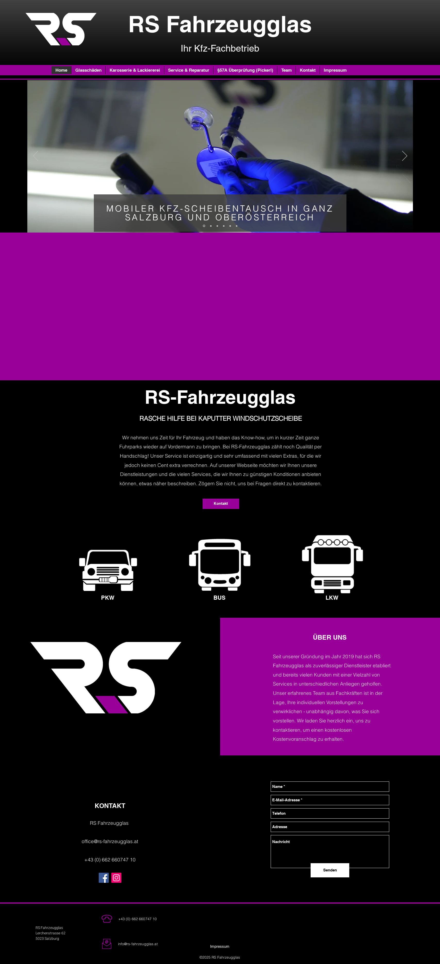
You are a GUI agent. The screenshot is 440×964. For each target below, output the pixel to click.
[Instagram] (116, 878)
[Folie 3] (211, 226)
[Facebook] (104, 878)
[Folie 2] (204, 226)
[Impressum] (220, 946)
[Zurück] (35, 156)
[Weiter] (404, 156)
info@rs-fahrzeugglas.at (138, 944)
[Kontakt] (221, 504)
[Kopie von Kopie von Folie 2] (236, 226)
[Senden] (330, 870)
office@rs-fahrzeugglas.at (110, 841)
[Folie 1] (217, 226)
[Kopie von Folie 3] (224, 226)
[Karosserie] (230, 226)
